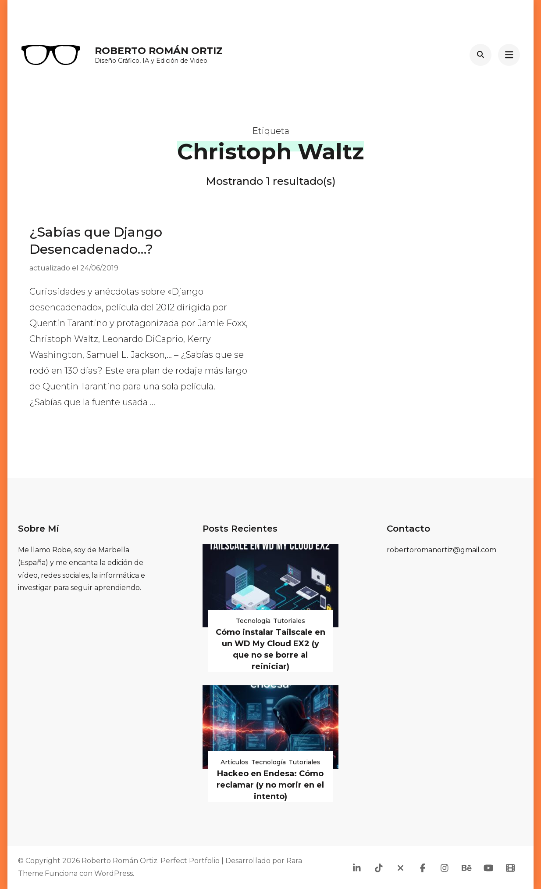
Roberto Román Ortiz (159, 51)
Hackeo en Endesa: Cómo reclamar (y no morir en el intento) (270, 785)
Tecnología (253, 621)
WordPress (113, 873)
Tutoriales (289, 621)
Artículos (235, 762)
